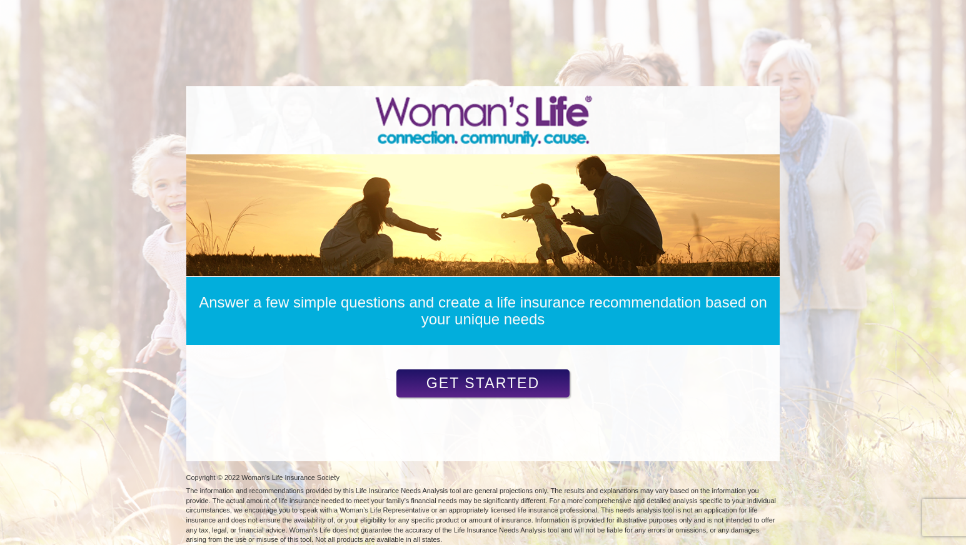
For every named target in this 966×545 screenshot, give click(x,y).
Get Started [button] (483, 383)
